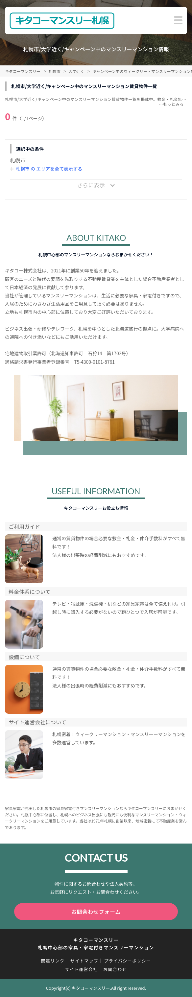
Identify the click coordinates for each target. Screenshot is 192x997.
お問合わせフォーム (96, 912)
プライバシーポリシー (127, 961)
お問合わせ (115, 969)
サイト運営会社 (81, 969)
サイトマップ (84, 961)
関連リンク (53, 961)
